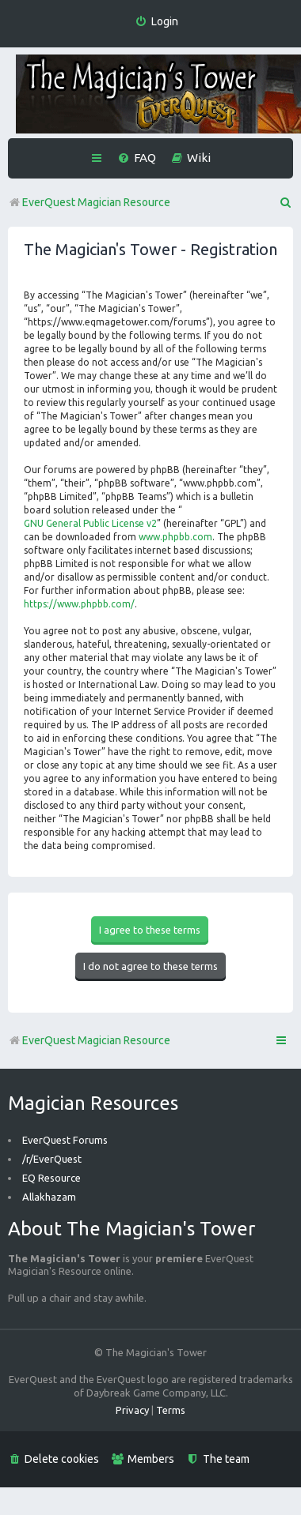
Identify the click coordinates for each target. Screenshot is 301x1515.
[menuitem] (156, 21)
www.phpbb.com (175, 537)
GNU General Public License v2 (90, 523)
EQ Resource (51, 1177)
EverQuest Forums (65, 1139)
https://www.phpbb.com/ (79, 604)
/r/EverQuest (52, 1158)
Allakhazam (49, 1196)
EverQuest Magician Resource (89, 1040)
